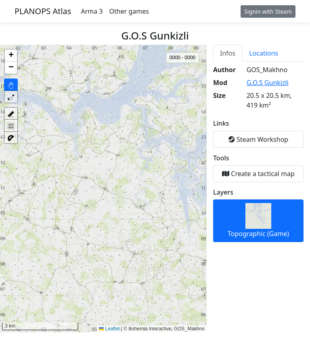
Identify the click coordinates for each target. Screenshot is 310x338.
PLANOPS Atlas (43, 11)
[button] (11, 56)
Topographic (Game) (258, 220)
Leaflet (109, 329)
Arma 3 (92, 11)
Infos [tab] (227, 53)
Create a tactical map (258, 173)
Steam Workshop (258, 139)
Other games (129, 11)
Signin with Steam (268, 11)
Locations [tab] (263, 53)
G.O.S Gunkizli (268, 82)
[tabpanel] (258, 153)
